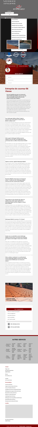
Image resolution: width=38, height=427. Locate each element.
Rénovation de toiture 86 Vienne (17, 39)
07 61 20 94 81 (9, 4)
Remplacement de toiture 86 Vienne (11, 401)
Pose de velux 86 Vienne (15, 33)
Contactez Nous (23, 66)
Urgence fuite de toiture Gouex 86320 (29, 350)
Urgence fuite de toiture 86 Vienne (17, 29)
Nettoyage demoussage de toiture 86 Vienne (18, 37)
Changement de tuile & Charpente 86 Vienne (19, 35)
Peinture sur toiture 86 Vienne (10, 394)
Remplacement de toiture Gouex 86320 (7, 345)
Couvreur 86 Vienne (15, 19)
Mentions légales (22, 426)
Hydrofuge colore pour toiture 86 (17, 23)
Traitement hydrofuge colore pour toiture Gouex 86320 (19, 357)
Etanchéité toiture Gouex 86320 (13, 345)
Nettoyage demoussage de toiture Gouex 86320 (13, 350)
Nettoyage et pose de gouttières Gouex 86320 (19, 345)
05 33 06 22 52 (9, 1)
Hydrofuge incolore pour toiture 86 (17, 25)
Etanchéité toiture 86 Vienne (10, 399)
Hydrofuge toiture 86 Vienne (10, 396)
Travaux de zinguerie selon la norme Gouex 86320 (13, 357)
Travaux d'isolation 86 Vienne (16, 31)
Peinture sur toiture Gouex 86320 (30, 345)
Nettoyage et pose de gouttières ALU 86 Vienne (13, 397)
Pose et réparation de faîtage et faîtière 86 (18, 27)
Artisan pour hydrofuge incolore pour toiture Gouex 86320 (25, 357)
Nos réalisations (11, 66)
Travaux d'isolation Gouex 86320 (7, 356)
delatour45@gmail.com (9, 17)
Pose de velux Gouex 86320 (25, 350)
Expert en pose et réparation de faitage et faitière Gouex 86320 (30, 357)
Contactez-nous (29, 426)
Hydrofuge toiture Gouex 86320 (25, 345)
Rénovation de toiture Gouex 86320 (7, 350)
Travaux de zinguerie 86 (15, 21)
